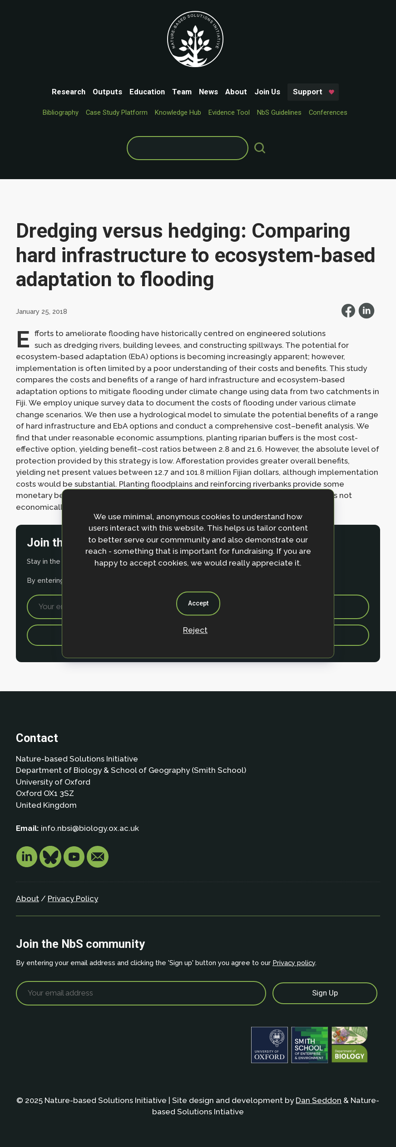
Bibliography (61, 112)
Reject (195, 630)
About (236, 91)
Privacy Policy (73, 898)
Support (307, 91)
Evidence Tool (229, 112)
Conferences (328, 112)
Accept (198, 603)
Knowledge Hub (178, 112)
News (208, 91)
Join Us (267, 91)
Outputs (107, 91)
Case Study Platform (117, 112)
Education (147, 91)
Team (182, 91)
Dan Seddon (319, 1100)
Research (68, 91)
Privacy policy (293, 962)
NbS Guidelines (279, 112)
